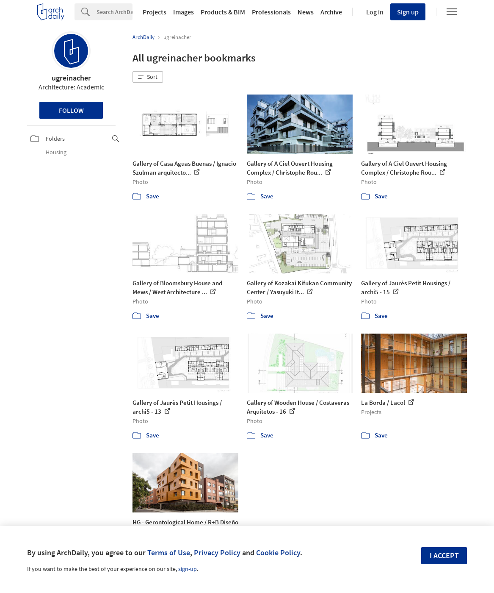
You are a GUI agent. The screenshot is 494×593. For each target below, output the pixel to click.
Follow (71, 110)
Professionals (271, 11)
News (306, 11)
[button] (147, 77)
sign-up (187, 569)
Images (183, 11)
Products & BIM (223, 11)
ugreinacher (71, 78)
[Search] (114, 11)
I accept (444, 555)
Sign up (408, 12)
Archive (331, 11)
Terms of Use (168, 552)
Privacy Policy (217, 552)
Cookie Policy (278, 552)
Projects (154, 11)
